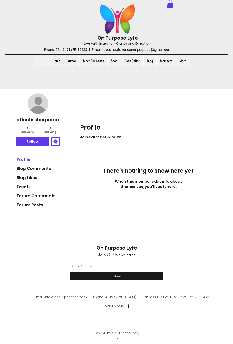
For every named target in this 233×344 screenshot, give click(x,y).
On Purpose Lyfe (117, 37)
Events (24, 187)
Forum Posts (30, 205)
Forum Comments (36, 196)
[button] (170, 4)
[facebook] (128, 306)
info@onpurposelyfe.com (65, 297)
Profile (23, 159)
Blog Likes (27, 177)
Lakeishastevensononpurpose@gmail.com (137, 49)
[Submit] (116, 276)
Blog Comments (34, 168)
